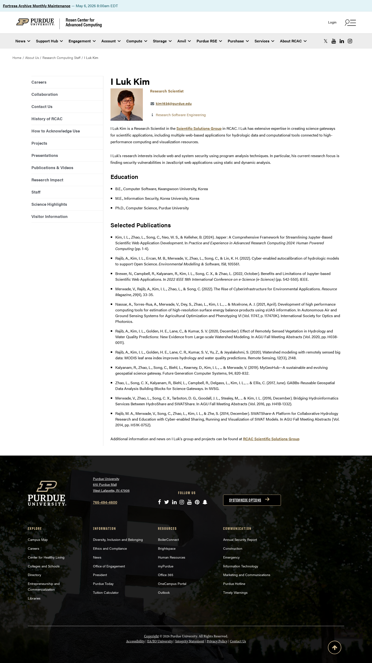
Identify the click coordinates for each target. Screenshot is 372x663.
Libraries (34, 598)
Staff (36, 192)
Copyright (151, 636)
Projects (39, 143)
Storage (162, 41)
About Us (32, 57)
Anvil (184, 41)
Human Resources (171, 557)
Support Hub (49, 41)
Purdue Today (103, 583)
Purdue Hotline (234, 583)
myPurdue (165, 566)
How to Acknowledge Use (55, 131)
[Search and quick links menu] (349, 22)
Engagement (82, 41)
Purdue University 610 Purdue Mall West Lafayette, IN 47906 (111, 484)
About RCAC (293, 41)
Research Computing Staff (61, 57)
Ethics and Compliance (110, 548)
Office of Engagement (109, 566)
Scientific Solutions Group (198, 128)
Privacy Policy (217, 641)
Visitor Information (49, 216)
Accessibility (135, 641)
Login (332, 22)
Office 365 (165, 574)
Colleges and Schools (44, 566)
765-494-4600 (105, 502)
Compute (136, 41)
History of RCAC (47, 118)
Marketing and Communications (246, 574)
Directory (34, 574)
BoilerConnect (168, 539)
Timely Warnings (235, 592)
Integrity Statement (189, 641)
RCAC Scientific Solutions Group (271, 438)
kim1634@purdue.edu (174, 103)
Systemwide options (245, 500)
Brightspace (166, 548)
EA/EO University (160, 641)
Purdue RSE (209, 41)
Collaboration (44, 94)
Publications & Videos (52, 167)
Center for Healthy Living (46, 557)
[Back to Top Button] (334, 648)
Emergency (231, 557)
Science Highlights (49, 204)
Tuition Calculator (106, 592)
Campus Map (38, 539)
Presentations (44, 155)
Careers (38, 82)
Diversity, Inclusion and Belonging (118, 539)
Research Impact (47, 180)
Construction (232, 548)
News (22, 41)
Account (111, 41)
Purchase (238, 41)
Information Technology (240, 566)
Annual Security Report (240, 539)
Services (264, 41)
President (100, 574)
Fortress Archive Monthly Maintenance (36, 5)
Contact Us (41, 106)
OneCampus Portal (172, 583)
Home (16, 57)
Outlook (164, 592)
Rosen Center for (84, 22)
